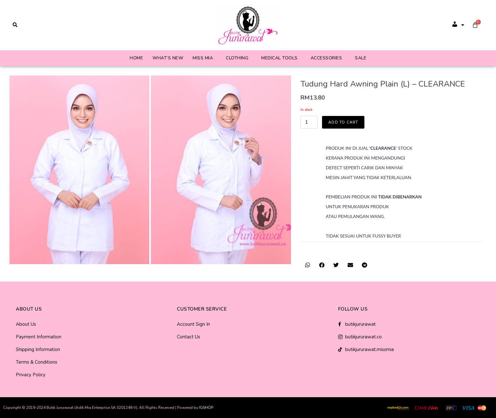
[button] (308, 265)
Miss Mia (203, 58)
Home (136, 58)
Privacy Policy (31, 375)
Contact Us (188, 337)
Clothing (237, 58)
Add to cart (343, 122)
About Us (26, 324)
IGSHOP (206, 407)
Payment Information (38, 337)
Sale (360, 58)
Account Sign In (193, 324)
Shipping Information (38, 349)
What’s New (167, 58)
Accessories (326, 58)
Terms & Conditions (36, 362)
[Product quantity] (309, 122)
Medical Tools (279, 58)
